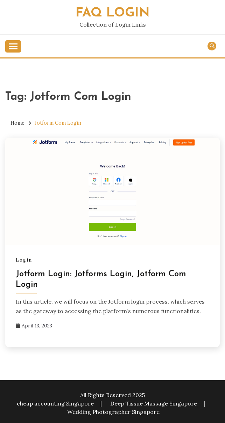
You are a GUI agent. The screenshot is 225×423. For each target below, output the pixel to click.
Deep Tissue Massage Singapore (153, 403)
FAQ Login (113, 13)
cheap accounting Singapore (55, 403)
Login (24, 260)
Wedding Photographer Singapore (113, 411)
